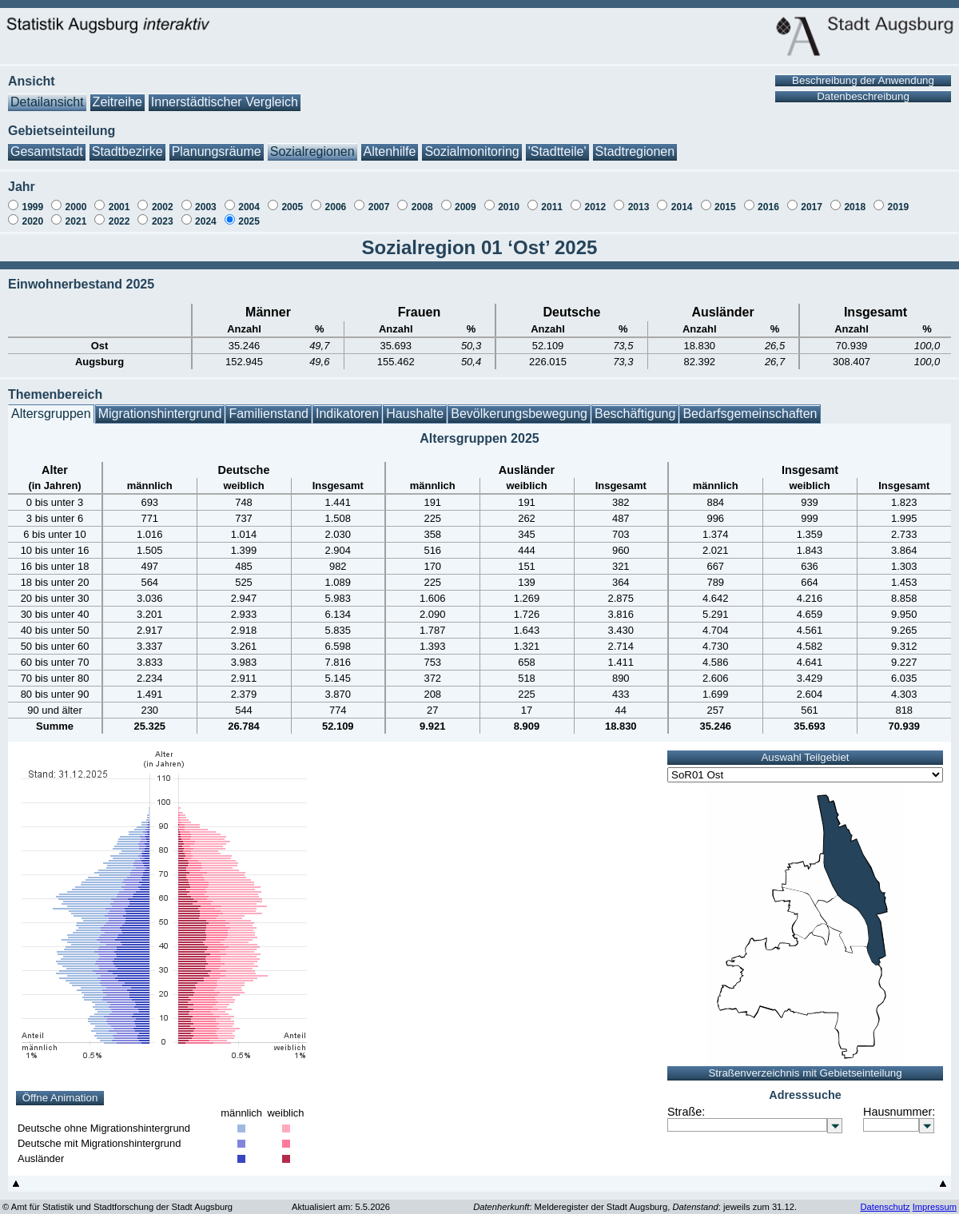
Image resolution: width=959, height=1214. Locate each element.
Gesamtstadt (46, 143)
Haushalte (415, 405)
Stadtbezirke (127, 143)
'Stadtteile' (557, 143)
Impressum (935, 1199)
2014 (682, 199)
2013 (639, 199)
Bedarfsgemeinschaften (749, 405)
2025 (249, 213)
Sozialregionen (312, 143)
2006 (336, 199)
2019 (898, 199)
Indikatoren (347, 405)
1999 (32, 199)
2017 (811, 199)
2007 (379, 199)
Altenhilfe (390, 143)
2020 (32, 213)
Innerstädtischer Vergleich (224, 94)
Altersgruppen (51, 405)
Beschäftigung (635, 405)
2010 (508, 199)
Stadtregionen (635, 143)
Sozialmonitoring (471, 143)
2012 (595, 199)
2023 (162, 213)
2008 (422, 199)
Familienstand (268, 405)
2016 (768, 199)
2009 (465, 199)
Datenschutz (884, 1199)
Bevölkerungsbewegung (519, 405)
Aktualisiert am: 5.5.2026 (341, 1199)
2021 (76, 213)
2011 (552, 199)
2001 (119, 199)
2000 (76, 199)
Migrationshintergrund (160, 405)
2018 (854, 199)
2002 (162, 199)
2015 (725, 199)
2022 (119, 213)
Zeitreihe (117, 94)
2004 (249, 199)
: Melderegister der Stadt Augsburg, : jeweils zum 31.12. (635, 1199)
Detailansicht (47, 94)
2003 (206, 199)
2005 (292, 199)
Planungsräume (216, 143)
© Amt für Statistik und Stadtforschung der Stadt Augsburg (117, 1199)
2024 (206, 213)
